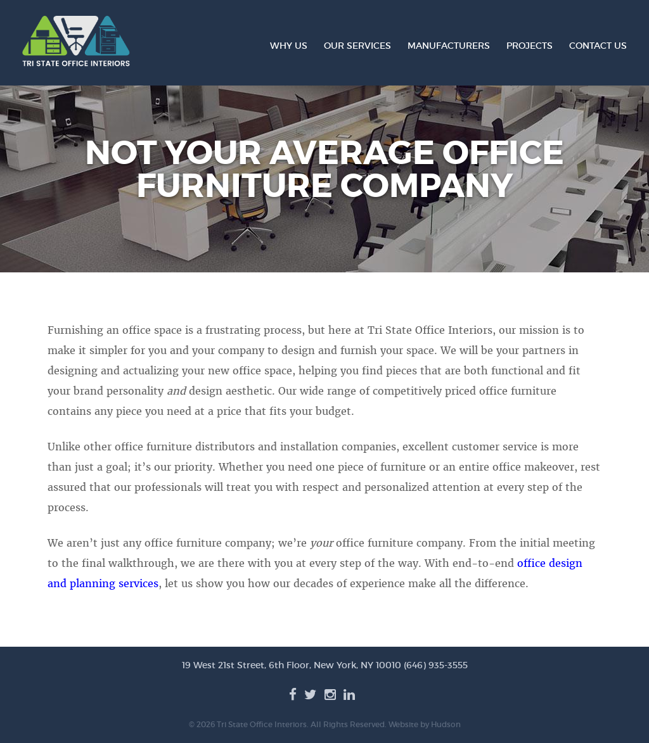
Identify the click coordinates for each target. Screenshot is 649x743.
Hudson (446, 724)
